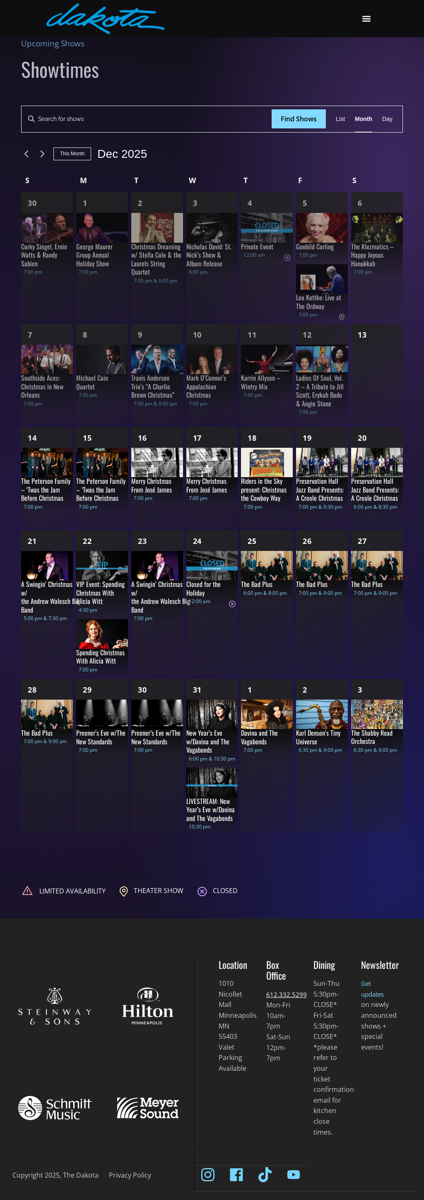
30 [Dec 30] (142, 690)
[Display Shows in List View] (340, 119)
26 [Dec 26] (307, 541)
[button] (366, 19)
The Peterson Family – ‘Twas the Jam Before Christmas (45, 489)
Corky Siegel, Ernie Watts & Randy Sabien (44, 254)
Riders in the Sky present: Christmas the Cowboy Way (264, 489)
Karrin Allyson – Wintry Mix (260, 382)
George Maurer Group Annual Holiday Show (94, 254)
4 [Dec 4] (250, 203)
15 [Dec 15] (87, 438)
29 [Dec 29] (87, 690)
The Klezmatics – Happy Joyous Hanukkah (372, 254)
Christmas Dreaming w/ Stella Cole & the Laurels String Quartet (156, 259)
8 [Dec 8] (85, 335)
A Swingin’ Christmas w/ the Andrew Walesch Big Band (50, 597)
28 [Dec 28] (32, 690)
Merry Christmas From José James (151, 485)
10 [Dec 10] (197, 335)
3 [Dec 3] (195, 203)
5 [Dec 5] (305, 203)
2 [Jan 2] (305, 690)
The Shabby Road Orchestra (372, 737)
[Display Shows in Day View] (387, 119)
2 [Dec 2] (140, 203)
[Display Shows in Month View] (363, 119)
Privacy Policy (130, 1175)
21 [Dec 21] (32, 541)
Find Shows (299, 118)
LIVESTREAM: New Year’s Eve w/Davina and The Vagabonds (210, 809)
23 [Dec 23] (142, 541)
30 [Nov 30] (32, 203)
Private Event (257, 246)
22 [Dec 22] (87, 541)
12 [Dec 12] (307, 335)
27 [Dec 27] (362, 541)
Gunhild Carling (315, 246)
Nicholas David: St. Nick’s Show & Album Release (208, 254)
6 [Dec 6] (360, 203)
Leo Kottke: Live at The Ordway (318, 301)
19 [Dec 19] (307, 438)
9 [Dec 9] (140, 335)
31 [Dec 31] (197, 690)
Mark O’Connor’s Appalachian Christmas (206, 386)
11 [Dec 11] (252, 335)
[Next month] (42, 154)
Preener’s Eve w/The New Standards (100, 737)
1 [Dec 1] (85, 203)
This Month (72, 154)
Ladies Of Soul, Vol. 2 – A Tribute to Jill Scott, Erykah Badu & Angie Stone (320, 390)
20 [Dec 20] (362, 438)
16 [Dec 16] (142, 438)
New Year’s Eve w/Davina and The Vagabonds (207, 741)
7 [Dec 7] (30, 335)
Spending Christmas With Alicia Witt (100, 656)
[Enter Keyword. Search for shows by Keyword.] (147, 119)
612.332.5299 (286, 994)
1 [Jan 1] (250, 690)
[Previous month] (26, 154)
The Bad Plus (256, 584)
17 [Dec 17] (197, 438)
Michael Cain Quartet (92, 382)
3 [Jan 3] (360, 690)
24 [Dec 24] (197, 541)
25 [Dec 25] (252, 541)
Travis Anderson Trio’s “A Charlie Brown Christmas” (152, 386)
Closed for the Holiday (203, 588)
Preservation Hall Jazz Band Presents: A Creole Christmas (320, 489)
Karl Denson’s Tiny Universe (318, 737)
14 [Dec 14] (32, 438)
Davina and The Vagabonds (259, 737)
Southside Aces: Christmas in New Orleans (42, 386)
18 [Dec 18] (252, 438)
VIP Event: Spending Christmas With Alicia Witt (100, 592)
